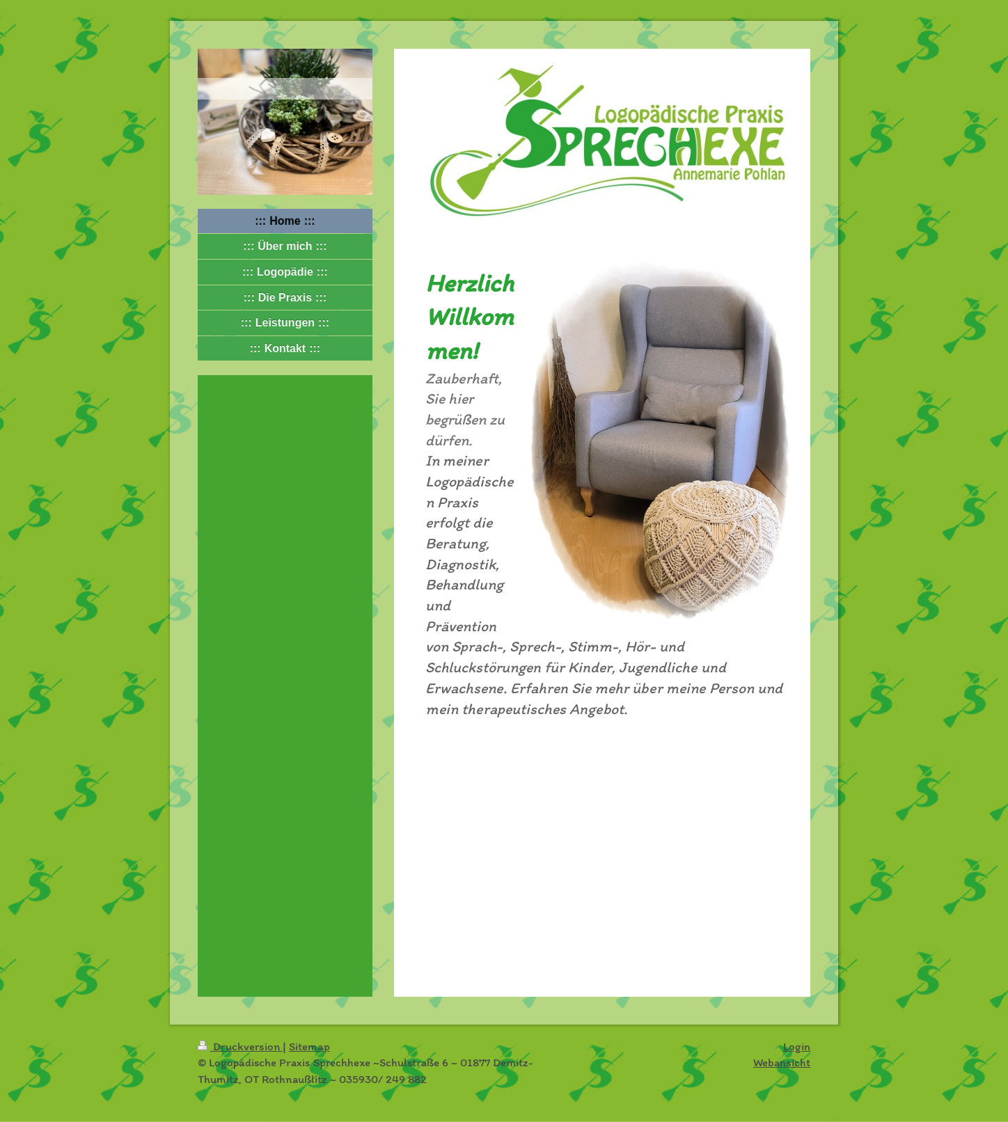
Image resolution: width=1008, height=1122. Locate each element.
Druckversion (240, 1046)
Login (796, 1046)
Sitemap (309, 1046)
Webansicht (781, 1062)
